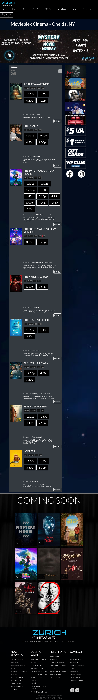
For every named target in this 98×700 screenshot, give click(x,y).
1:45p (29, 196)
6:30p (42, 467)
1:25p (43, 94)
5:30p (29, 286)
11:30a (30, 135)
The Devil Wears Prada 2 (39, 692)
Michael (33, 683)
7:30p (29, 209)
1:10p (43, 330)
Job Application (75, 662)
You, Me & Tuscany (37, 668)
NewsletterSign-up (6, 15)
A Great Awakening (17, 659)
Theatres (87, 9)
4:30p (29, 142)
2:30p (42, 196)
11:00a (30, 461)
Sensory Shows (55, 677)
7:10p (42, 100)
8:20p (42, 242)
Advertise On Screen (77, 665)
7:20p (29, 379)
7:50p (42, 286)
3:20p (29, 336)
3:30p (29, 242)
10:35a (30, 94)
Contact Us (74, 656)
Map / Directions (75, 659)
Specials (26, 9)
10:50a (30, 330)
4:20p (29, 100)
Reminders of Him (17, 686)
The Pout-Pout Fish (17, 680)
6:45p (54, 202)
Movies (14, 9)
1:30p (43, 461)
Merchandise (63, 9)
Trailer (57, 121)
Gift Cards (49, 9)
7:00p (42, 142)
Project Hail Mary (16, 683)
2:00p (43, 135)
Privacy (72, 668)
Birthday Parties (75, 674)
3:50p (29, 467)
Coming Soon (54, 656)
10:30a (30, 183)
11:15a (44, 183)
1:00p (43, 190)
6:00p (42, 202)
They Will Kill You (17, 677)
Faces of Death (36, 665)
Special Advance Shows (58, 662)
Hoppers (14, 689)
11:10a (30, 416)
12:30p (30, 373)
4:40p (29, 423)
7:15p (42, 423)
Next (60, 71)
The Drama (15, 662)
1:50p (43, 416)
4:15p (54, 196)
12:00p (30, 190)
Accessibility (74, 672)
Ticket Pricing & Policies (58, 665)
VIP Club (37, 9)
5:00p (29, 202)
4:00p (43, 373)
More (75, 9)
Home (4, 9)
